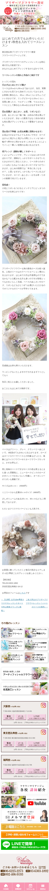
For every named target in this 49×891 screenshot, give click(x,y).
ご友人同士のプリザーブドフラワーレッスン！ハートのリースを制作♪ (37, 603)
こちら (23, 593)
